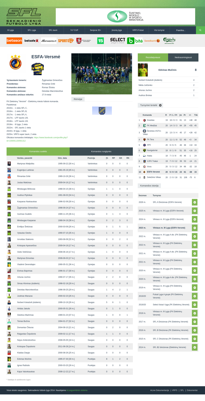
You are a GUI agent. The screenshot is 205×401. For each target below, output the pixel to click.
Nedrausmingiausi (183, 57)
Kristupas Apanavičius (26, 245)
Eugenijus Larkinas (25, 170)
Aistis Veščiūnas (24, 252)
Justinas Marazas (24, 296)
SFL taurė (53, 30)
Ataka (147, 156)
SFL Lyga (32, 30)
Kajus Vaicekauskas (26, 371)
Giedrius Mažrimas (25, 315)
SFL (182, 390)
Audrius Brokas (145, 95)
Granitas (148, 120)
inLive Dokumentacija (159, 390)
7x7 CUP (74, 30)
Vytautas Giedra (24, 233)
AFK (147, 145)
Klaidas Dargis (23, 353)
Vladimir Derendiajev (26, 264)
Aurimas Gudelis (24, 214)
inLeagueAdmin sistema (76, 390)
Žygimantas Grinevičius (27, 208)
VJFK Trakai (150, 161)
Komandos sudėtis (38, 151)
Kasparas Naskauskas (27, 201)
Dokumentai (192, 390)
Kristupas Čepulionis (26, 346)
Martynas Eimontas (25, 258)
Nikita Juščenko (145, 85)
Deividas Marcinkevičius (27, 290)
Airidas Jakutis (23, 308)
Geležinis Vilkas (152, 177)
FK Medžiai (150, 125)
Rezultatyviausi (153, 57)
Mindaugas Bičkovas (26, 189)
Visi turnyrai (159, 30)
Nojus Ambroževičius (26, 340)
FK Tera (148, 139)
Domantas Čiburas (25, 327)
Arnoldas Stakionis (25, 239)
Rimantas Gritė (23, 176)
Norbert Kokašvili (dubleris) (29, 302)
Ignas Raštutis (23, 365)
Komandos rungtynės (101, 151)
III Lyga (10, 30)
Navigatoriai (150, 150)
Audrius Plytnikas (24, 195)
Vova (147, 166)
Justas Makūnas (24, 182)
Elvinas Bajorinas (24, 271)
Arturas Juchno (24, 277)
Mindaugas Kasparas (26, 220)
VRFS (174, 390)
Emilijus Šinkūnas (25, 227)
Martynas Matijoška (25, 164)
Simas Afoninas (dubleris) (28, 283)
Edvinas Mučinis (24, 359)
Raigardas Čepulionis (26, 334)
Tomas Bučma (23, 321)
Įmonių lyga (117, 30)
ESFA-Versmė (151, 172)
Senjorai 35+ (95, 30)
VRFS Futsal (138, 30)
